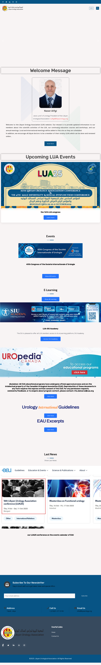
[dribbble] (19, 646)
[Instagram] (16, 1)
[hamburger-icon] (91, 8)
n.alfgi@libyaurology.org (59, 119)
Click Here (50, 396)
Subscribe (84, 596)
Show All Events (50, 276)
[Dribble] (13, 1)
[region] (50, 41)
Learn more (50, 217)
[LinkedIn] (9, 1)
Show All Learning (50, 299)
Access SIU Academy (50, 339)
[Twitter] (6, 1)
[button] (3, 41)
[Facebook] (2, 1)
